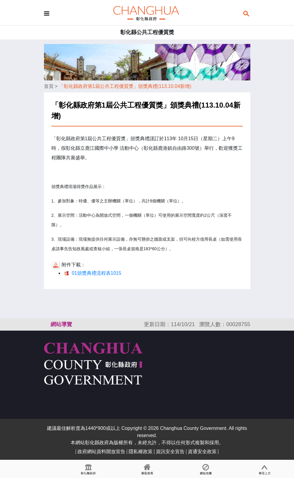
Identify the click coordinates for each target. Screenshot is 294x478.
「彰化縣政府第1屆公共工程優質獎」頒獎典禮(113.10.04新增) (125, 86)
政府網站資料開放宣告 (101, 451)
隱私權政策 (141, 451)
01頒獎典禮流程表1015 (96, 273)
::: (46, 324)
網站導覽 (61, 324)
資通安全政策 (202, 451)
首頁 (49, 86)
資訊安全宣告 (170, 451)
